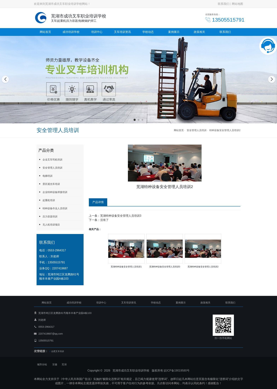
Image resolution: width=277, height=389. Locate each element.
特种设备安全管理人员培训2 (224, 130)
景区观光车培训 (49, 183)
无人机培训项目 (49, 224)
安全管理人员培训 (197, 130)
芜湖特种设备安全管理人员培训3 (120, 215)
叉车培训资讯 (122, 31)
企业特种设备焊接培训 (52, 192)
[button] (135, 120)
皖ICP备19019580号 (177, 370)
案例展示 (173, 31)
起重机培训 (46, 200)
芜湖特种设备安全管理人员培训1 (126, 266)
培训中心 (96, 31)
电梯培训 (45, 175)
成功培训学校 (71, 31)
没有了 (104, 219)
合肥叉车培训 (57, 351)
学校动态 (148, 31)
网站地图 (237, 3)
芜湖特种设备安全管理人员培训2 (203, 266)
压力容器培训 (47, 216)
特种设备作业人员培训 (52, 208)
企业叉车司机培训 (50, 159)
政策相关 (199, 31)
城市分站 (42, 364)
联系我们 (223, 3)
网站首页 (45, 31)
